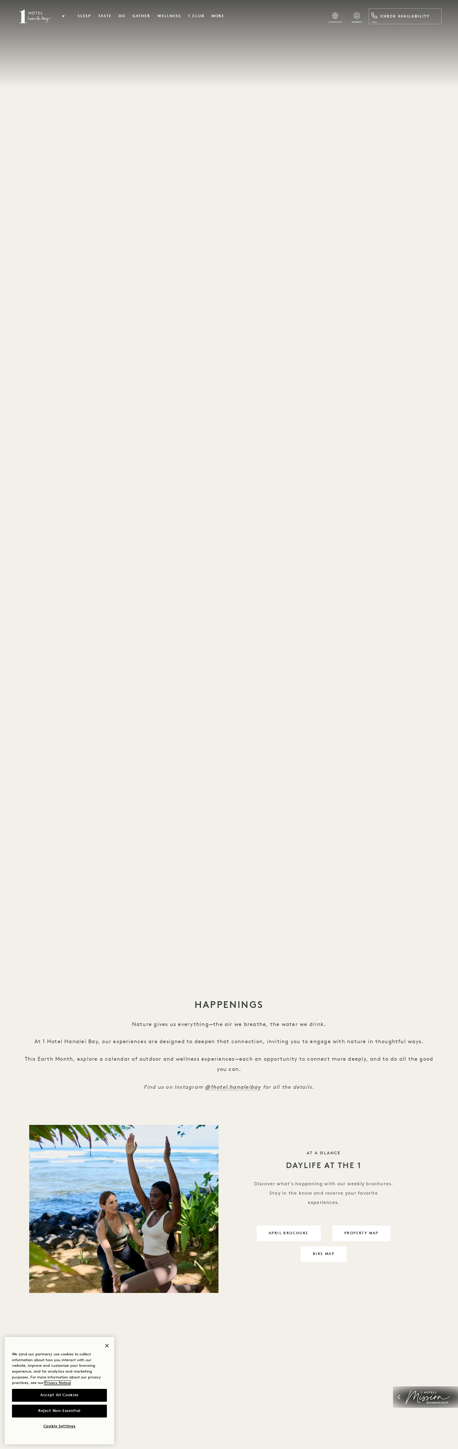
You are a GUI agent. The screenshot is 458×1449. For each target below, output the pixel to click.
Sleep (86, 16)
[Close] (106, 1345)
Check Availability (403, 17)
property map (367, 1235)
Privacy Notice (57, 1383)
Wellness (171, 16)
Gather (143, 16)
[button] (65, 16)
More (219, 16)
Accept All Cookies (59, 1395)
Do (123, 16)
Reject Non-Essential (59, 1411)
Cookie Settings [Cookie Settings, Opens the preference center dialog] (60, 1426)
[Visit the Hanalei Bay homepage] (36, 16)
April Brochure (295, 1235)
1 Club (198, 16)
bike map (329, 1256)
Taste (107, 16)
